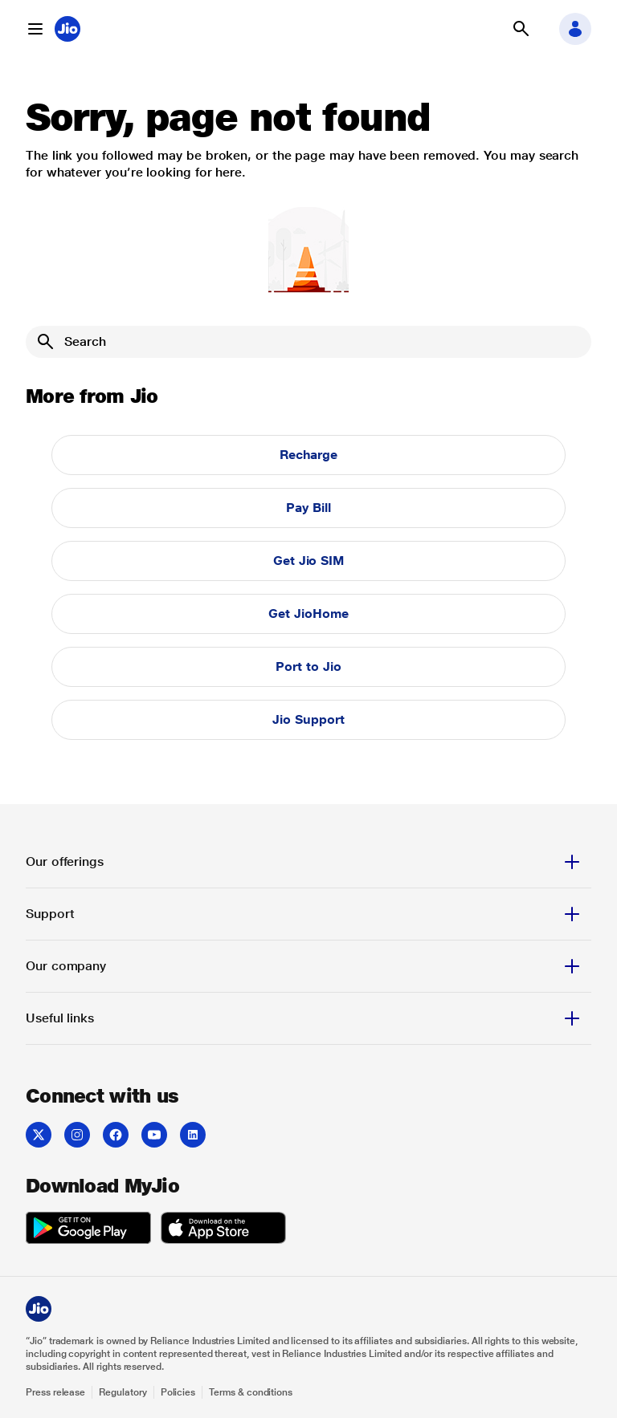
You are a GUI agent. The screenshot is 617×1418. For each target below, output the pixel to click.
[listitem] (38, 1135)
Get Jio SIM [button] (308, 560)
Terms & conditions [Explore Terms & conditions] (250, 1392)
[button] (35, 29)
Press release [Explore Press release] (55, 1392)
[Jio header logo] (67, 29)
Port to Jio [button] (308, 666)
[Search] (308, 342)
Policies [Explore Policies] (178, 1392)
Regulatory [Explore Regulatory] (122, 1392)
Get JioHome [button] (308, 613)
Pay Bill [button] (308, 507)
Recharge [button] (308, 454)
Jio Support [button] (308, 719)
